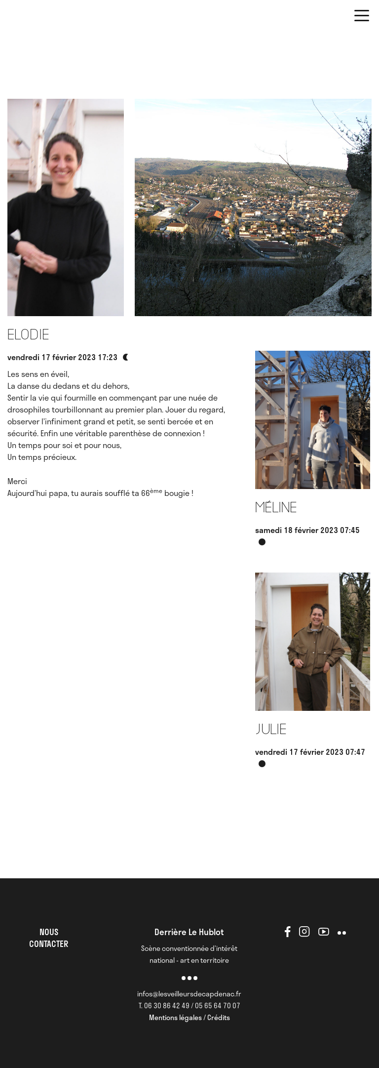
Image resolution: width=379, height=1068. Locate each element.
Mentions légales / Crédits (189, 1017)
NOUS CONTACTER (48, 937)
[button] (362, 17)
